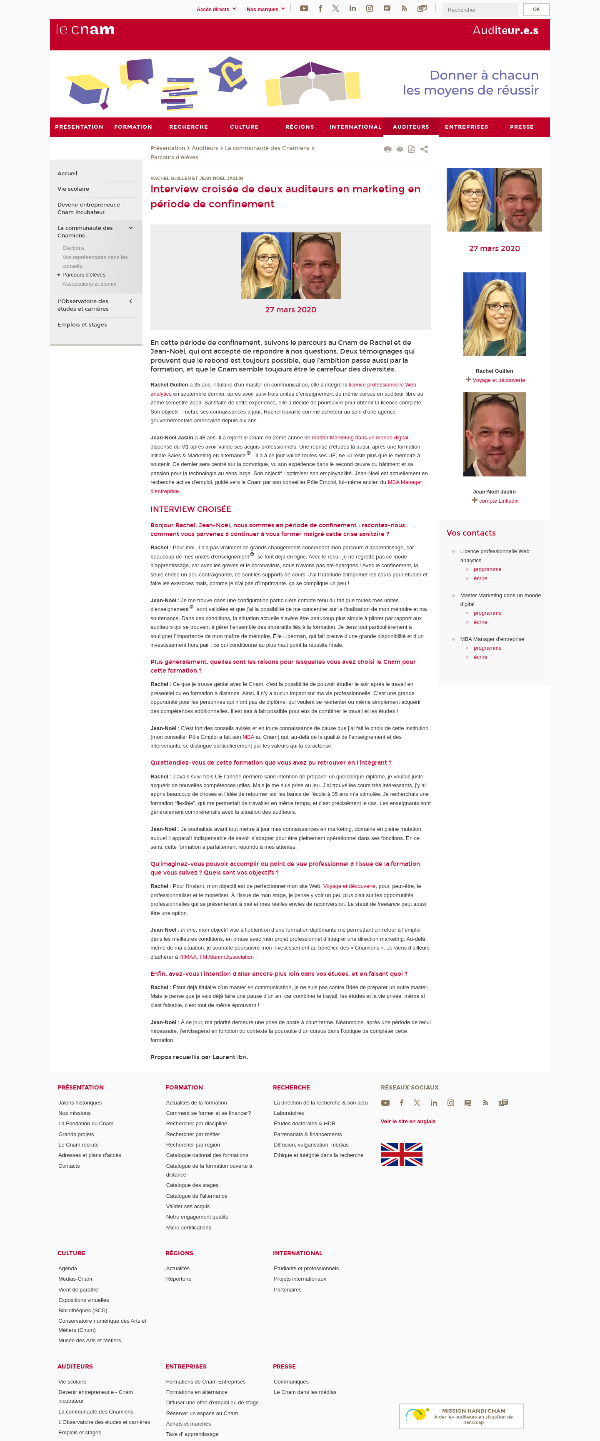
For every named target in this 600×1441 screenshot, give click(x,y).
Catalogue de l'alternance (197, 1195)
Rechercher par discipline (197, 1123)
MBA (248, 737)
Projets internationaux (300, 1279)
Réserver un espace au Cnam (202, 1413)
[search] (480, 10)
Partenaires (287, 1289)
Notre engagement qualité (197, 1217)
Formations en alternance (197, 1392)
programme (487, 569)
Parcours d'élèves (174, 157)
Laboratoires (289, 1113)
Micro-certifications (188, 1227)
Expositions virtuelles (83, 1299)
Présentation (167, 148)
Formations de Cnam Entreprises (206, 1381)
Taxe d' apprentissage (192, 1434)
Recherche (291, 1087)
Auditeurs (205, 148)
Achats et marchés (188, 1423)
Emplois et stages (82, 325)
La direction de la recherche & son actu (321, 1102)
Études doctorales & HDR (304, 1123)
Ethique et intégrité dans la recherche (318, 1155)
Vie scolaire (73, 189)
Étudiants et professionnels (306, 1268)
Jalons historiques (80, 1102)
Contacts (69, 1165)
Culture (71, 1253)
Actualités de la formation (196, 1102)
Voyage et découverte (349, 886)
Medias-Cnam (75, 1279)
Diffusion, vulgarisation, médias (311, 1144)
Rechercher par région (193, 1144)
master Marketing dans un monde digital (360, 437)
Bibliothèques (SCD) (83, 1310)
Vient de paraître (78, 1289)
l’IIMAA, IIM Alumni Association (217, 956)
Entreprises (186, 1366)
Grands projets (76, 1134)
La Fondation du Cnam (85, 1123)
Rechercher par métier (193, 1134)
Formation (184, 1087)
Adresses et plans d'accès (89, 1155)
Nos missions (74, 1113)
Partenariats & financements (308, 1134)
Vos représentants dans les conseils (95, 261)
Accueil (68, 173)
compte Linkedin (499, 500)
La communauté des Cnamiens (267, 148)
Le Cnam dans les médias (305, 1392)
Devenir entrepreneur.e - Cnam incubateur (91, 209)
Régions (179, 1253)
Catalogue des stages (192, 1185)
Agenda (67, 1268)
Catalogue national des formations (207, 1155)
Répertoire (179, 1279)
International (297, 1253)
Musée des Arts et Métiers (89, 1340)
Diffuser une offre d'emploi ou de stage (212, 1402)
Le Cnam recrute (78, 1144)
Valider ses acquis (188, 1206)
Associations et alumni (89, 283)
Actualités (178, 1268)
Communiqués (291, 1381)
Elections (73, 248)
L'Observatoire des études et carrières (83, 305)
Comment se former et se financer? (208, 1113)
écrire (481, 578)
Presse (284, 1366)
